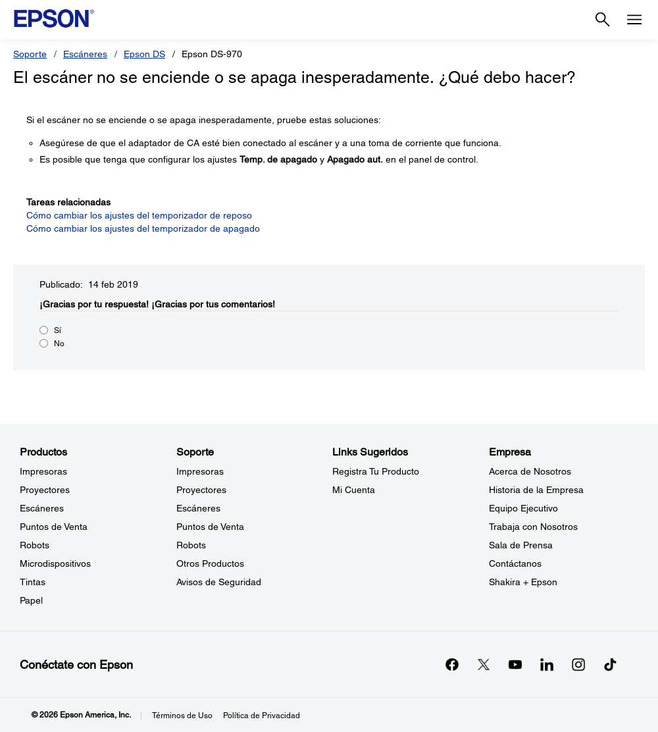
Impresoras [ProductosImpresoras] (43, 471)
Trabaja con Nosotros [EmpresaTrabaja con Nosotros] (533, 526)
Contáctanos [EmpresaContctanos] (515, 563)
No (59, 343)
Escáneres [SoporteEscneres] (198, 508)
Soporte (30, 54)
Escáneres (85, 54)
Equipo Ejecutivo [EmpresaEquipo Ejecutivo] (523, 508)
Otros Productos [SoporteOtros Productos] (210, 563)
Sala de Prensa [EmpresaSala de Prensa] (521, 545)
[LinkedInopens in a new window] (547, 664)
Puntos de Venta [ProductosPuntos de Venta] (54, 526)
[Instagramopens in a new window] (578, 664)
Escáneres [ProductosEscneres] (42, 508)
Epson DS (144, 54)
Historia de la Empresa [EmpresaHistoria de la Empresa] (536, 489)
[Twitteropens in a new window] (483, 664)
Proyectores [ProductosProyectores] (45, 489)
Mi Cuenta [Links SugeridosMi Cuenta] (353, 489)
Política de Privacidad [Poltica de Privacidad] (261, 715)
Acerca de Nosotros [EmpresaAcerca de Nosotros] (530, 471)
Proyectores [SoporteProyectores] (201, 489)
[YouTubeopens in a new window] (515, 664)
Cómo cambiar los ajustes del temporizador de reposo (139, 215)
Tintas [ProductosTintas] (32, 582)
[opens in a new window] (610, 664)
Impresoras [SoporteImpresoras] (200, 471)
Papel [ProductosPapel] (31, 600)
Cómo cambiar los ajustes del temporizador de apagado (143, 228)
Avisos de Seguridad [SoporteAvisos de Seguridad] (218, 582)
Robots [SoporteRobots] (191, 545)
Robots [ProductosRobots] (34, 545)
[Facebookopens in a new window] (452, 664)
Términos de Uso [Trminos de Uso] (182, 715)
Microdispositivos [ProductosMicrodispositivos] (55, 563)
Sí (57, 330)
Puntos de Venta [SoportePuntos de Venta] (210, 526)
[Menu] (634, 19)
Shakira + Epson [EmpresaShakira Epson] (523, 582)
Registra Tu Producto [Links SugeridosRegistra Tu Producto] (375, 471)
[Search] (602, 19)
